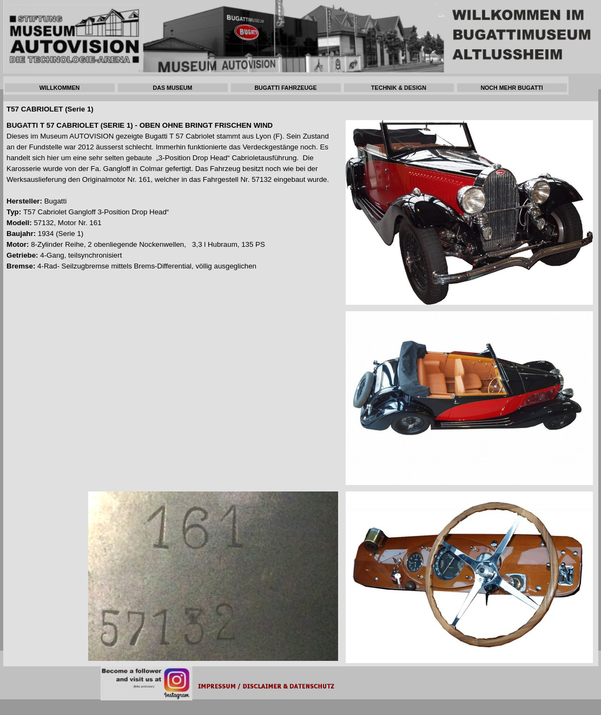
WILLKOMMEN (59, 87)
